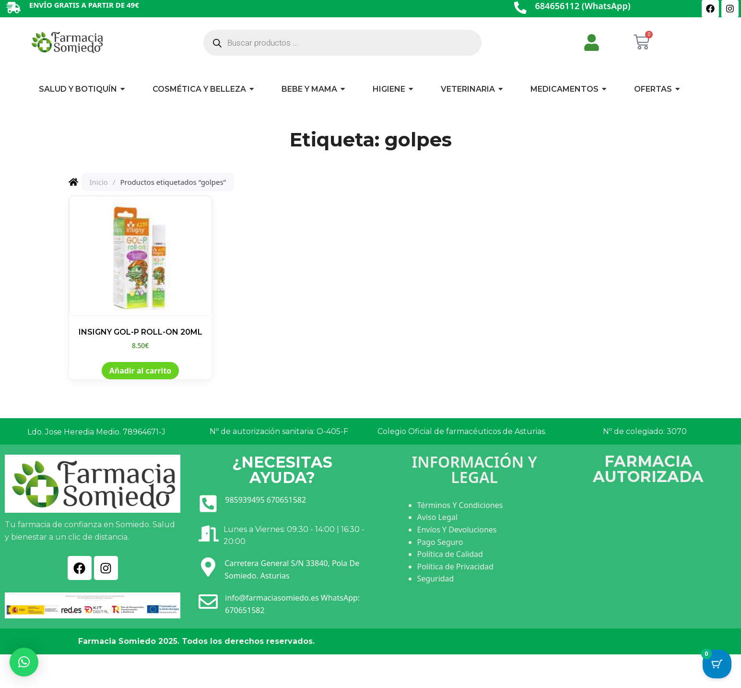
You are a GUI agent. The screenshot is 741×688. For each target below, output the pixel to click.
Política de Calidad (450, 554)
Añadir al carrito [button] (140, 370)
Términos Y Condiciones (460, 505)
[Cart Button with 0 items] (717, 664)
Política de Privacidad (455, 566)
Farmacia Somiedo (117, 641)
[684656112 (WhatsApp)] (520, 8)
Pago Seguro (440, 541)
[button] (24, 662)
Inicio (99, 182)
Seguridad (435, 578)
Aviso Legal (437, 517)
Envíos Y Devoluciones (457, 529)
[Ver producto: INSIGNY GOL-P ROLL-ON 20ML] (140, 273)
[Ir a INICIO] (66, 42)
